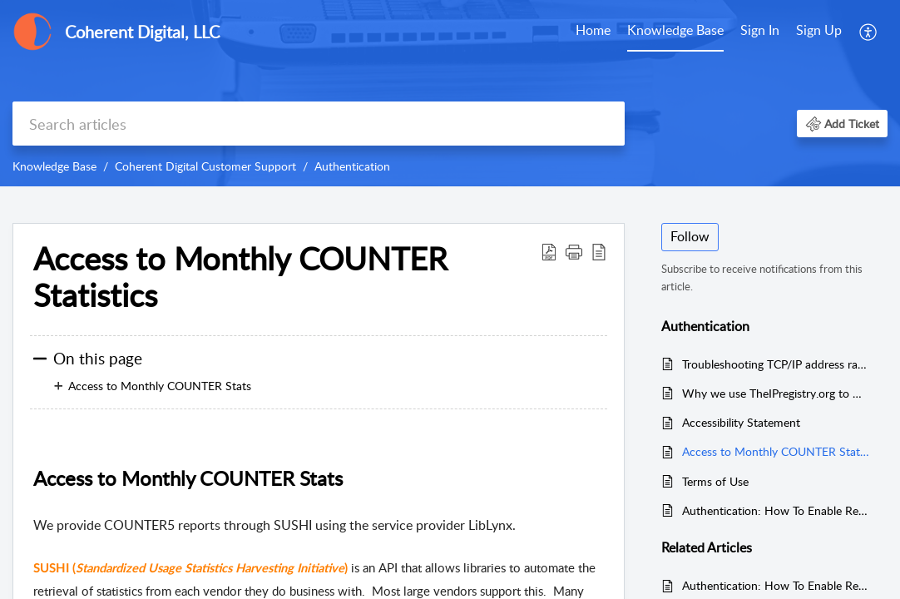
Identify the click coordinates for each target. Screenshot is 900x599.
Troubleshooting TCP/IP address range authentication (776, 364)
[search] (318, 123)
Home (593, 30)
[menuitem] (791, 32)
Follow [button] (690, 236)
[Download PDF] (549, 251)
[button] (842, 123)
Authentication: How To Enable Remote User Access (776, 510)
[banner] (450, 93)
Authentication (352, 166)
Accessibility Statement (741, 422)
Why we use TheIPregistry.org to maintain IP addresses (776, 393)
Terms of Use (715, 481)
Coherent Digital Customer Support (205, 166)
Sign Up (819, 30)
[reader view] (599, 251)
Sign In (759, 30)
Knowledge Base (675, 30)
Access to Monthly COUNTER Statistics (240, 277)
